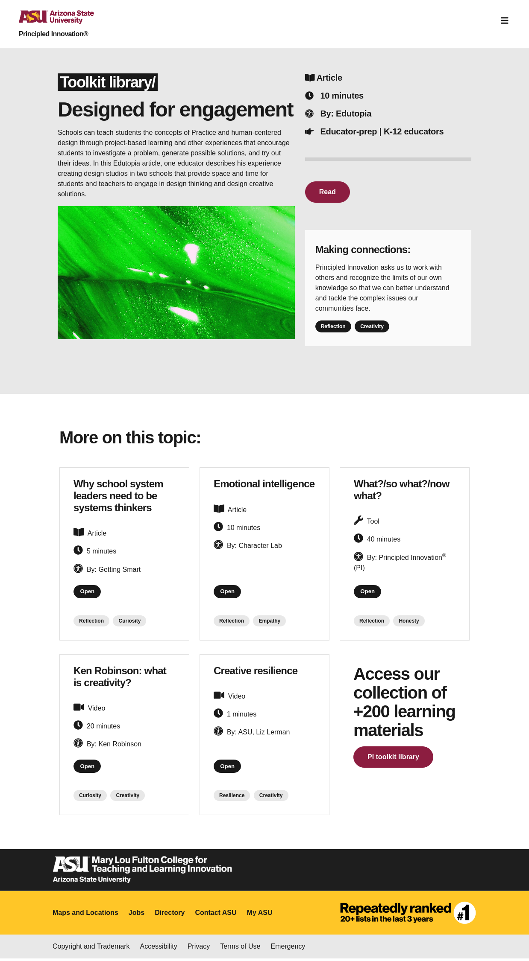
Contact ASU (215, 915)
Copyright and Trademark (91, 948)
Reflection (333, 326)
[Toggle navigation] (504, 20)
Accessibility (158, 948)
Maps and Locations (85, 915)
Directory (170, 915)
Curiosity (129, 622)
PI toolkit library (393, 758)
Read (327, 191)
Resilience (231, 798)
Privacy (199, 948)
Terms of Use (240, 948)
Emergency (287, 948)
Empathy (269, 622)
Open (88, 592)
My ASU (260, 915)
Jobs (136, 915)
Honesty (409, 622)
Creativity (372, 326)
